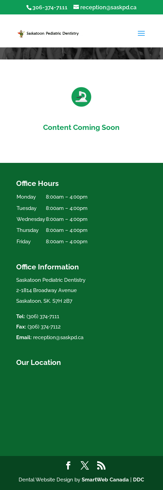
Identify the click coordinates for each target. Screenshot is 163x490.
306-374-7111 (50, 7)
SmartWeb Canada (105, 480)
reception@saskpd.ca (58, 337)
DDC (138, 480)
